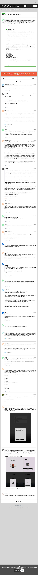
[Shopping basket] (35, 2)
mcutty (6, 343)
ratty (5, 243)
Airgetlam (6, 394)
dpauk (5, 368)
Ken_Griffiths (7, 93)
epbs (5, 289)
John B (6, 129)
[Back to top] (36, 506)
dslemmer (6, 19)
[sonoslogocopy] (19, 2)
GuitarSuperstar (7, 84)
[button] (30, 6)
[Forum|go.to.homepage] (11, 6)
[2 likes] (8, 338)
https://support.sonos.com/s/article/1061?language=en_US (14, 218)
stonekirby (6, 110)
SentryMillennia (7, 332)
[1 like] (8, 124)
